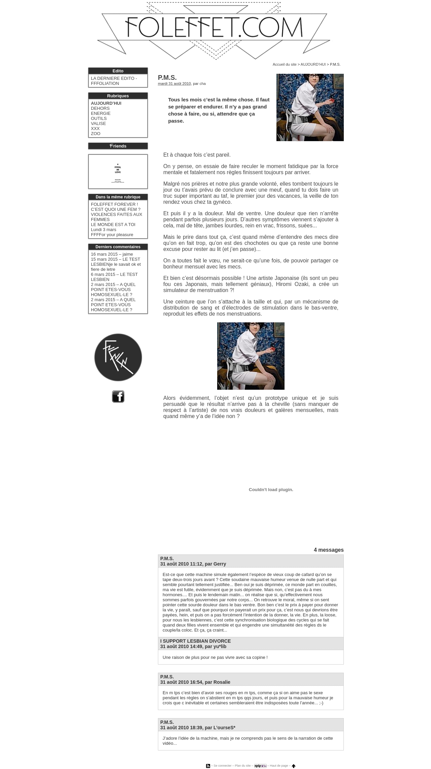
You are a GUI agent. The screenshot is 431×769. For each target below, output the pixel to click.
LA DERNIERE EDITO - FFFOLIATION (114, 81)
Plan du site (243, 765)
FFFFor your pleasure (112, 234)
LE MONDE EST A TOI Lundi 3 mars (113, 227)
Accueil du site (285, 64)
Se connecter (222, 765)
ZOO (95, 133)
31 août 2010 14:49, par (193, 646)
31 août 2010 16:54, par (195, 682)
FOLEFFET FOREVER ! (114, 204)
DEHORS (100, 108)
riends (117, 146)
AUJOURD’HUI (313, 64)
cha (203, 84)
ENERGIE (101, 113)
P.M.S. (167, 558)
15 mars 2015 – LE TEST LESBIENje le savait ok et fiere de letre (116, 264)
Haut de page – (283, 765)
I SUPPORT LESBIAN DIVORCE (195, 641)
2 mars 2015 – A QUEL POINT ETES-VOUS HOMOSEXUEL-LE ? (113, 289)
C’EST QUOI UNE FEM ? (115, 209)
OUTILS (99, 118)
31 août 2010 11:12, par (193, 564)
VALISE (98, 123)
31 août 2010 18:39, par (197, 727)
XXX (95, 128)
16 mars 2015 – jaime (112, 254)
